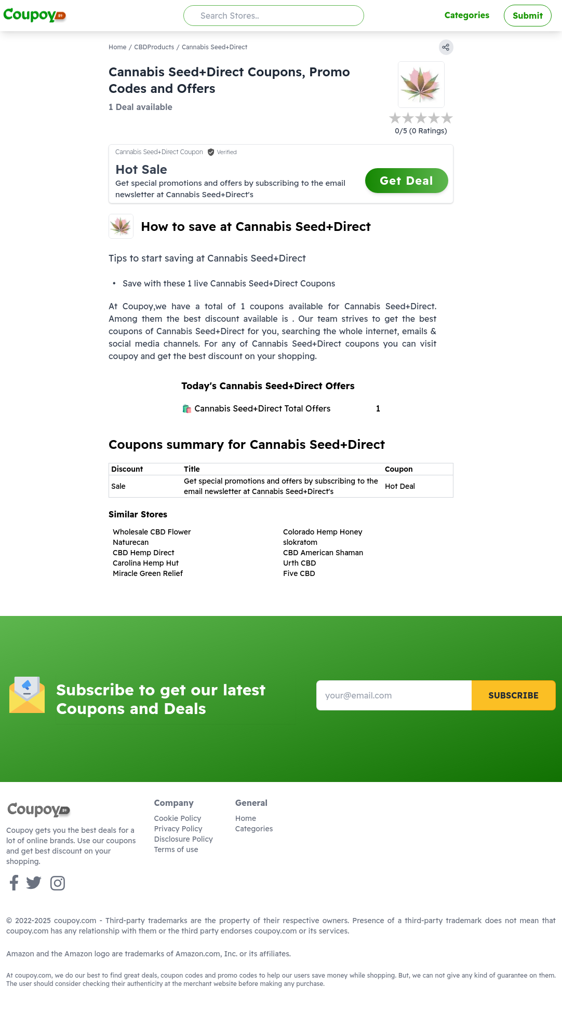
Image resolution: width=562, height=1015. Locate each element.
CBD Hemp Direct (144, 552)
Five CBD (299, 573)
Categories (467, 15)
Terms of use (176, 849)
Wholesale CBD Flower (152, 532)
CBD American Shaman (323, 552)
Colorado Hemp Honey (323, 532)
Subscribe (513, 695)
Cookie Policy (178, 818)
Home (118, 47)
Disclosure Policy (183, 839)
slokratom (300, 542)
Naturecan (131, 542)
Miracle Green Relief (148, 573)
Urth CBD (299, 563)
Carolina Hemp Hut (146, 563)
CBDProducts (154, 47)
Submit (528, 15)
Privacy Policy (178, 828)
